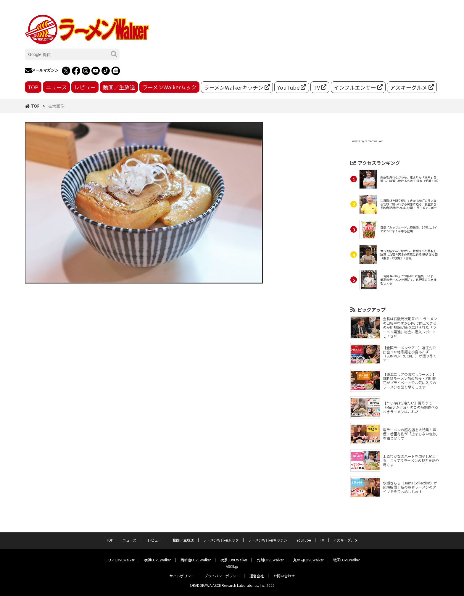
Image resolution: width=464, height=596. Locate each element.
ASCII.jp (232, 566)
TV (319, 87)
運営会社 (256, 575)
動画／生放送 (119, 87)
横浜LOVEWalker (157, 559)
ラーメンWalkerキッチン (237, 87)
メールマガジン (42, 70)
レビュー (85, 87)
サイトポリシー (182, 575)
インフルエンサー (358, 87)
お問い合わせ (284, 575)
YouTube (291, 87)
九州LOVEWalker (270, 559)
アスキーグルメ (412, 87)
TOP (33, 87)
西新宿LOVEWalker (196, 559)
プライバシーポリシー (222, 575)
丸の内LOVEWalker (308, 559)
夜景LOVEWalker (233, 559)
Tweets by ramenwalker (366, 141)
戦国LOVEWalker (346, 559)
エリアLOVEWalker (119, 559)
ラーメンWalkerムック (169, 87)
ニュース (56, 87)
